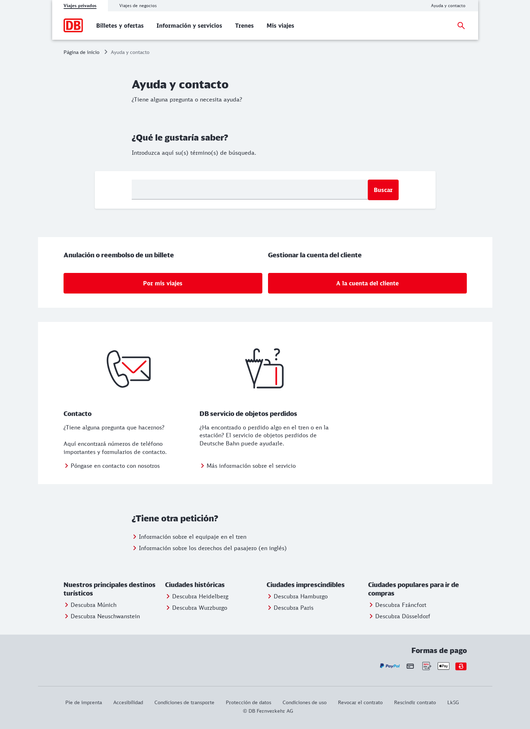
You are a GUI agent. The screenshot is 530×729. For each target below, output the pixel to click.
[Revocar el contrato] (360, 702)
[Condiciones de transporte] (184, 702)
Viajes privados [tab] (80, 5)
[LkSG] (453, 702)
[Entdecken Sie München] (90, 605)
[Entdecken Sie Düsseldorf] (399, 616)
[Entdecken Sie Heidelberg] (196, 596)
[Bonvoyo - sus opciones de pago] (461, 666)
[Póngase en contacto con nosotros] (112, 465)
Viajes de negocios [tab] (138, 5)
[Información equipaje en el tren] (189, 536)
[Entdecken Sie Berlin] (290, 607)
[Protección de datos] (248, 702)
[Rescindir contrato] (415, 702)
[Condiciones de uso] (304, 702)
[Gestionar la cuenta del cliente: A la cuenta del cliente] (367, 283)
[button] (113, 589)
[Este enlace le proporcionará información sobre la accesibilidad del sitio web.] (128, 702)
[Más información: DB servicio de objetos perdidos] (248, 465)
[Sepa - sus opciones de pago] (426, 666)
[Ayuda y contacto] (448, 6)
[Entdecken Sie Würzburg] (196, 607)
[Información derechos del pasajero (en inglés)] (209, 548)
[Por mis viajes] (163, 283)
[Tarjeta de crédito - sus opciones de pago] (410, 666)
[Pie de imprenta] (86, 702)
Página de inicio (81, 52)
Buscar (383, 189)
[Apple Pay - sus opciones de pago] (443, 666)
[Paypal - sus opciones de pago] (390, 666)
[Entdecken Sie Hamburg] (297, 596)
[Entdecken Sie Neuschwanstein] (102, 616)
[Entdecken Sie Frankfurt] (397, 605)
